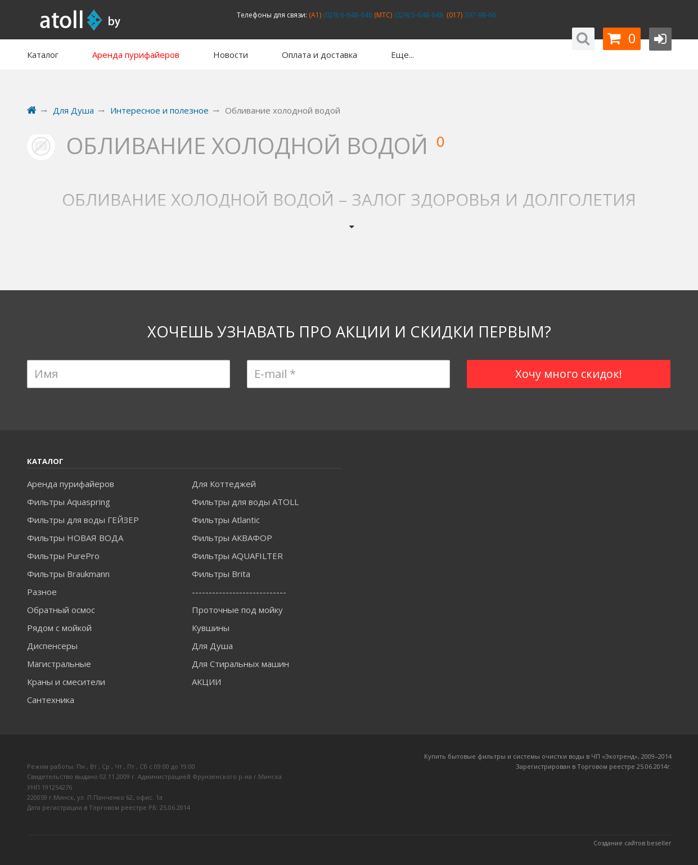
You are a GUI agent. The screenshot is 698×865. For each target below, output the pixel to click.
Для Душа (212, 645)
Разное (42, 591)
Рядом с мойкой (59, 627)
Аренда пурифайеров (70, 483)
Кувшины (210, 627)
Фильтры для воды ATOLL (245, 501)
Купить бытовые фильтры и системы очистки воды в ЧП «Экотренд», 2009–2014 (548, 756)
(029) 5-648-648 (417, 15)
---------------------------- (239, 591)
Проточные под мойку (237, 609)
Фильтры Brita (221, 573)
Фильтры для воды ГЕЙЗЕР (83, 519)
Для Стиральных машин (240, 663)
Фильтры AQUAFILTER (237, 555)
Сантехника (50, 699)
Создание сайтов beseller (632, 843)
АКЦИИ (206, 681)
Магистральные (59, 663)
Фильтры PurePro (63, 555)
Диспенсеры (52, 645)
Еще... (402, 54)
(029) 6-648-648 (346, 15)
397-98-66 (479, 15)
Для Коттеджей (224, 483)
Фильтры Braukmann (68, 573)
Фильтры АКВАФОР (232, 537)
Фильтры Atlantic (226, 519)
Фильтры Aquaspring (68, 501)
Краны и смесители (66, 681)
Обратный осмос (61, 609)
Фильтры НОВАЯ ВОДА (75, 537)
